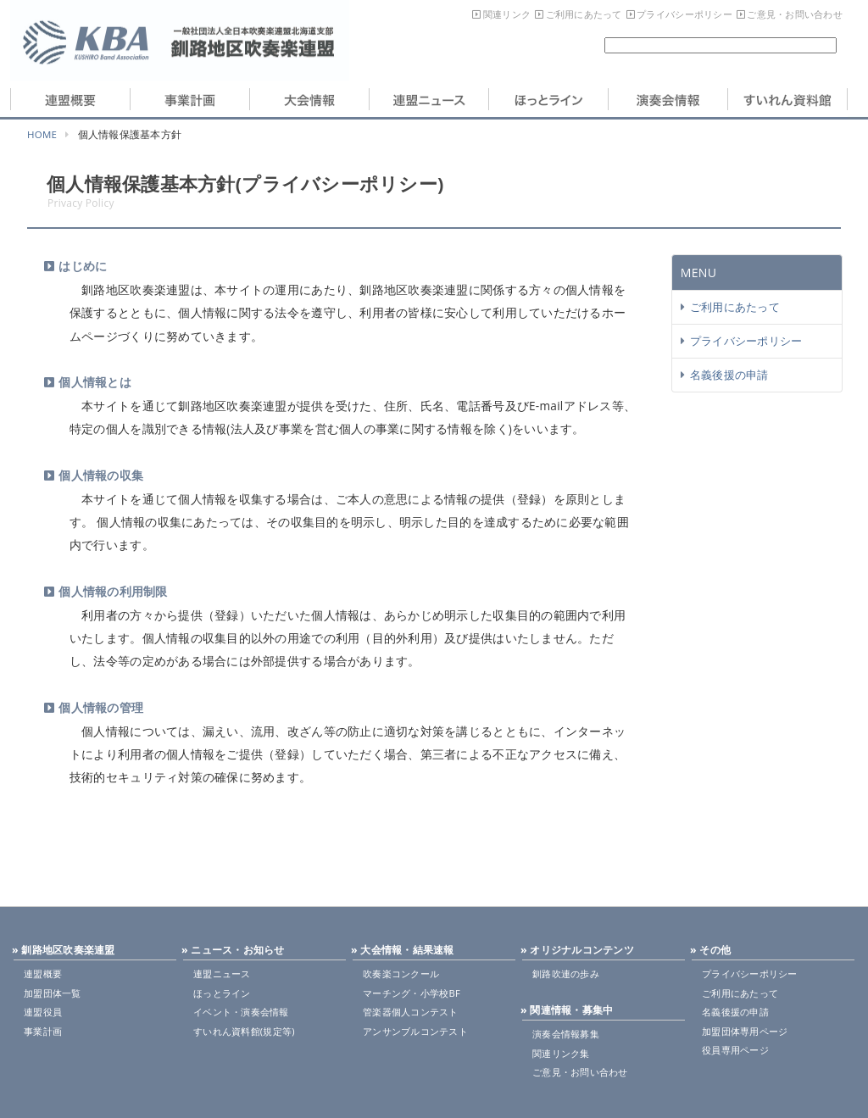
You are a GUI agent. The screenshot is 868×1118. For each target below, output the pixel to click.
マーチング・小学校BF (411, 993)
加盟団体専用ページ (744, 1031)
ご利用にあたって (584, 14)
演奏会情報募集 (565, 1033)
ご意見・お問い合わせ (795, 14)
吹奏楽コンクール (401, 973)
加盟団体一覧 (52, 993)
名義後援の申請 (729, 374)
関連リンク (507, 14)
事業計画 (43, 1031)
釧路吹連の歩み (565, 973)
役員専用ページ (735, 1049)
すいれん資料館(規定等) (244, 1031)
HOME (42, 134)
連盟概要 (43, 973)
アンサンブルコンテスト (415, 1031)
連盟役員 (43, 1011)
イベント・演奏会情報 (241, 1011)
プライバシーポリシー (684, 14)
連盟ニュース (222, 973)
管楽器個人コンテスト (411, 1011)
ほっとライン (222, 993)
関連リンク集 (561, 1053)
